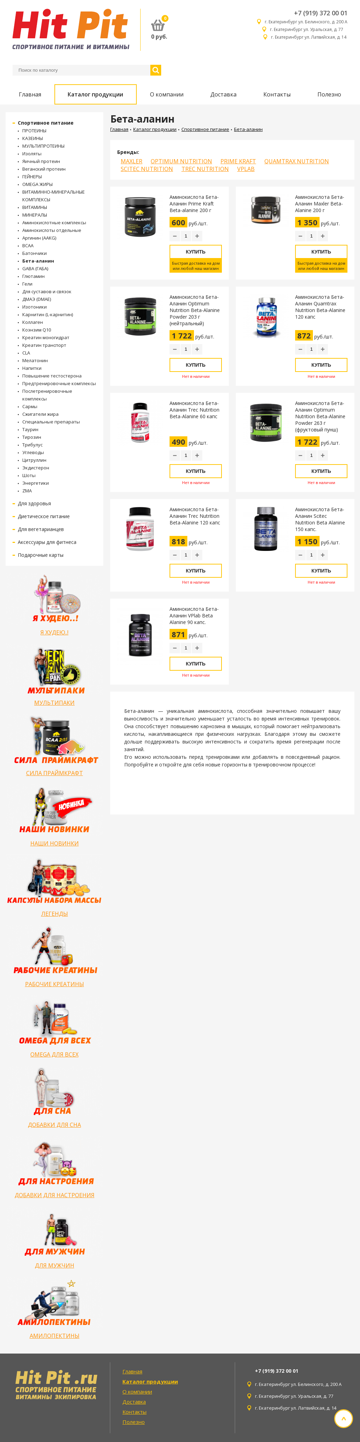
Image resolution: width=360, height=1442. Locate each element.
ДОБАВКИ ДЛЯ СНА (54, 1125)
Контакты (277, 94)
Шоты (29, 475)
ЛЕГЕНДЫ (54, 914)
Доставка (223, 94)
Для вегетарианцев (41, 529)
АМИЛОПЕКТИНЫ (55, 1336)
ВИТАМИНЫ (34, 207)
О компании (166, 94)
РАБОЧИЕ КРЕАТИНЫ (54, 984)
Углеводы (33, 452)
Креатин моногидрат (45, 337)
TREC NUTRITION (205, 169)
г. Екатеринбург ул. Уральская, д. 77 (308, 29)
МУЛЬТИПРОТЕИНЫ (43, 146)
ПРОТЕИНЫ (34, 130)
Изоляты (32, 153)
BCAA (27, 245)
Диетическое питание (44, 516)
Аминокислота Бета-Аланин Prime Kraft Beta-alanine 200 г (194, 203)
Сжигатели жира (40, 414)
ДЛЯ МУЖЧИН (54, 1265)
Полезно (329, 94)
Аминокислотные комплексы (54, 222)
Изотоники (34, 307)
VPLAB (246, 169)
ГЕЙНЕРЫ (32, 176)
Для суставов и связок (47, 291)
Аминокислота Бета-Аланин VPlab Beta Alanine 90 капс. (194, 615)
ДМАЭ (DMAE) (36, 299)
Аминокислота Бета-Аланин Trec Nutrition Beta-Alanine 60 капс (194, 410)
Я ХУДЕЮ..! (54, 632)
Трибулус (32, 445)
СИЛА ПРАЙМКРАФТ (54, 773)
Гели (27, 284)
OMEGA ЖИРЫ (37, 184)
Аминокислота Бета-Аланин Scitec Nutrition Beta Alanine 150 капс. (320, 519)
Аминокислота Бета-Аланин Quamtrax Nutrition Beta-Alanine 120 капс (320, 307)
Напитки (32, 368)
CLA (26, 353)
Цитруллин (34, 460)
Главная (30, 94)
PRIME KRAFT (238, 161)
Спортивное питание (46, 122)
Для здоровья (34, 503)
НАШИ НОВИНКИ (54, 843)
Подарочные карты (40, 555)
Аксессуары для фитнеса (47, 542)
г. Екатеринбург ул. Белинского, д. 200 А (306, 22)
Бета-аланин (38, 261)
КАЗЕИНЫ (32, 138)
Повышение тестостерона (52, 376)
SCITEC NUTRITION (147, 169)
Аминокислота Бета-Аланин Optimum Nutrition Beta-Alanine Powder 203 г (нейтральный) (195, 310)
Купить (195, 252)
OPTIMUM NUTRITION (181, 161)
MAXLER (131, 161)
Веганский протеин (44, 169)
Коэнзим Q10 (36, 330)
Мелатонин (35, 360)
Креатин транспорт (44, 345)
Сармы (29, 406)
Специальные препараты (51, 422)
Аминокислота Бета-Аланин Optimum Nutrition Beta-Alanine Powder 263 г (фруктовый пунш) (320, 416)
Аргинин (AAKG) (39, 238)
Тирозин (31, 437)
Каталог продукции (95, 94)
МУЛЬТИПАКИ (54, 703)
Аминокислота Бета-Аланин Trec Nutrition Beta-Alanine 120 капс (195, 516)
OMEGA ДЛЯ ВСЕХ (54, 1054)
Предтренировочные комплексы (59, 383)
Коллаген (32, 322)
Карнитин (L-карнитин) (47, 314)
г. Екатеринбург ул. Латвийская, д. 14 (309, 37)
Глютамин (33, 276)
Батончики (34, 253)
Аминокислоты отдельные (51, 230)
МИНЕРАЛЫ (34, 215)
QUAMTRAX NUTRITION (296, 161)
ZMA (27, 491)
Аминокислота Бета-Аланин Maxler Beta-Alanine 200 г (319, 203)
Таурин (30, 429)
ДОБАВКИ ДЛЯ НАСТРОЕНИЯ (55, 1195)
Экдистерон (35, 468)
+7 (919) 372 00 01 (320, 13)
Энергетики (35, 483)
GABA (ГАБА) (35, 268)
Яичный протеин (41, 161)
